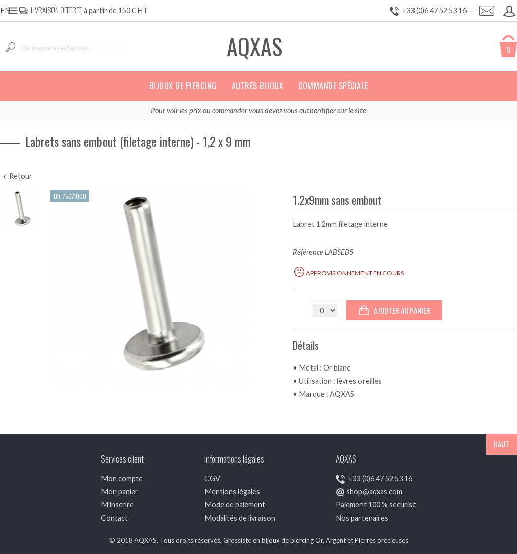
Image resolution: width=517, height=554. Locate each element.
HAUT (501, 444)
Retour (16, 176)
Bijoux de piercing (183, 86)
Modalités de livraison (239, 518)
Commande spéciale (333, 86)
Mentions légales (232, 491)
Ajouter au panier (394, 310)
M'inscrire (117, 504)
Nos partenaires (362, 518)
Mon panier (119, 491)
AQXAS (254, 46)
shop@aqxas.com (374, 491)
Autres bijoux (258, 86)
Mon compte (122, 478)
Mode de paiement (234, 504)
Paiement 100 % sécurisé (376, 504)
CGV (212, 478)
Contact (114, 518)
